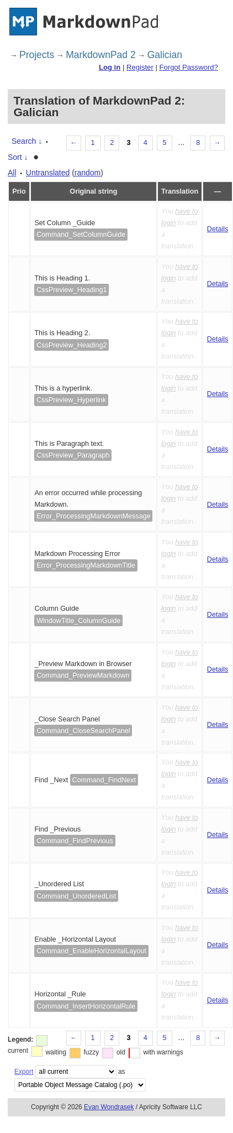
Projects (36, 54)
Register (139, 67)
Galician (164, 54)
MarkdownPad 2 (100, 54)
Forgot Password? (188, 67)
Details (218, 229)
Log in (109, 67)
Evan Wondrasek (109, 1107)
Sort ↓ (18, 157)
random (87, 172)
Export (23, 1071)
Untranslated (48, 172)
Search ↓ (27, 141)
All (12, 172)
